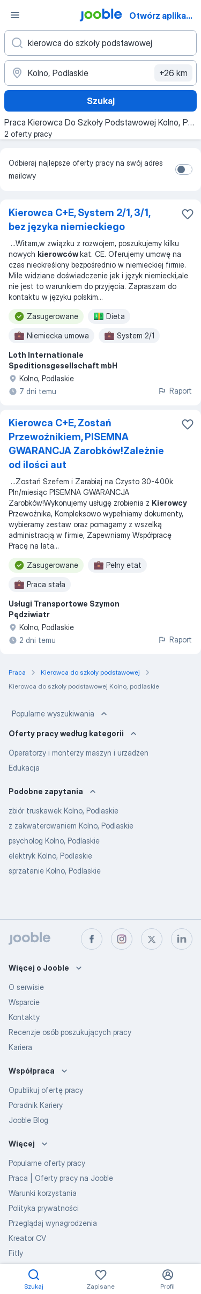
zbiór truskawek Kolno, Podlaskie (63, 810)
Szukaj (101, 100)
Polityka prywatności (44, 1207)
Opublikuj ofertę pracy (46, 1090)
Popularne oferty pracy (47, 1162)
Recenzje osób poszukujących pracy (70, 1032)
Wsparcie (24, 1002)
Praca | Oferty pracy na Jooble (61, 1177)
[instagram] (121, 939)
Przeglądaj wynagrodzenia (53, 1223)
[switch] (183, 169)
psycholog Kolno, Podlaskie (54, 840)
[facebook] (91, 939)
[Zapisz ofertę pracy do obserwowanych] (187, 214)
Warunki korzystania (43, 1192)
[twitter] (151, 939)
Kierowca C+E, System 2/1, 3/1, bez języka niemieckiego (79, 219)
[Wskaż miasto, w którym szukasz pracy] (100, 73)
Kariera (20, 1047)
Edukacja (24, 767)
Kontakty (24, 1017)
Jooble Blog (28, 1120)
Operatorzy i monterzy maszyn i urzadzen (78, 752)
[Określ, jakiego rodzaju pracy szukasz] (100, 43)
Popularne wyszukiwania (60, 713)
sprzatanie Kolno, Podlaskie (55, 870)
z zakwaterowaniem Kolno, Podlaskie (71, 825)
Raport (175, 390)
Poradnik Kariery (36, 1105)
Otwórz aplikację (164, 15)
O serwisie (26, 987)
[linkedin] (181, 939)
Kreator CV (27, 1238)
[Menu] (15, 15)
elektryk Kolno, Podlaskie (50, 855)
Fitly (16, 1253)
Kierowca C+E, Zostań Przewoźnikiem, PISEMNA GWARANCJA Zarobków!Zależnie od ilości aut (86, 443)
